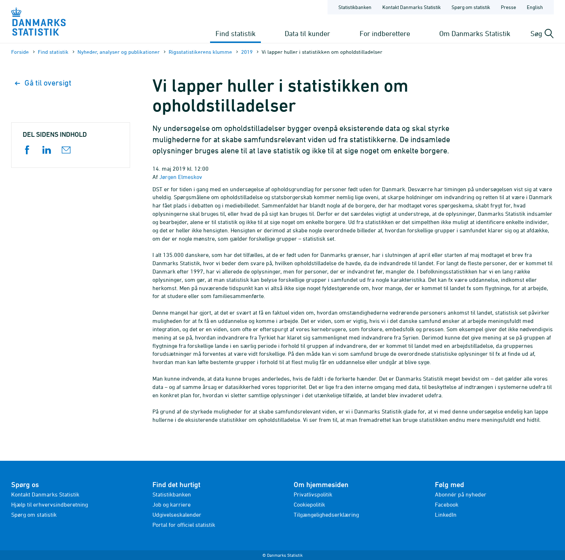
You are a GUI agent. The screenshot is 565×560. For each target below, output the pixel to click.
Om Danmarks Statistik (474, 33)
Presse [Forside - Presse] (508, 7)
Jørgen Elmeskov (180, 177)
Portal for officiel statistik (183, 524)
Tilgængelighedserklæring (326, 514)
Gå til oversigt (43, 82)
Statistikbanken (355, 7)
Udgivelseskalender (176, 514)
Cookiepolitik (309, 504)
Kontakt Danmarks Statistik (45, 494)
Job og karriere (171, 504)
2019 (247, 52)
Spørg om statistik (34, 514)
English (535, 7)
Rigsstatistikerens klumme (200, 52)
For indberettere (385, 33)
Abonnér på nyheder (460, 494)
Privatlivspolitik (313, 494)
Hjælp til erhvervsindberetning (49, 504)
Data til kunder (307, 33)
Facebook (446, 504)
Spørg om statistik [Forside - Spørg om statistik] (470, 7)
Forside (20, 52)
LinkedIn (446, 514)
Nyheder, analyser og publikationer (118, 52)
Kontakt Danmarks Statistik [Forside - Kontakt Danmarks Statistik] (411, 7)
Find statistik (235, 33)
